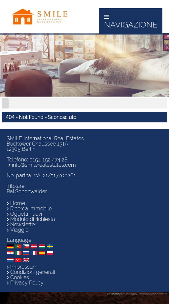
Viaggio (19, 230)
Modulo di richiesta (32, 219)
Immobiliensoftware (152, 293)
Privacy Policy (27, 283)
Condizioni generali (32, 272)
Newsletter (23, 224)
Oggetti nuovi (26, 214)
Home (17, 203)
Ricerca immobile (31, 208)
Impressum (24, 267)
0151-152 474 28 (48, 159)
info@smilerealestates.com (44, 165)
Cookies (19, 277)
